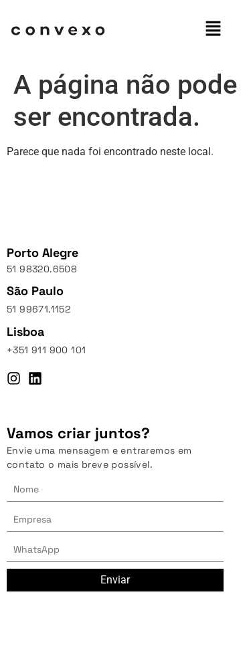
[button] (213, 29)
